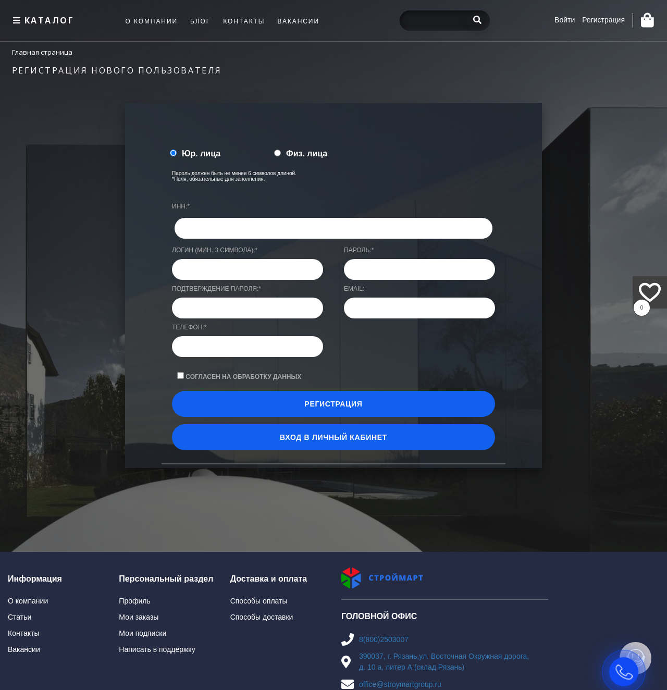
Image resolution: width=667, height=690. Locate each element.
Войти (564, 20)
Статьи (19, 617)
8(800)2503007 (384, 639)
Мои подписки (142, 633)
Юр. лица (201, 153)
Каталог (42, 20)
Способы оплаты (259, 601)
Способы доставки (261, 617)
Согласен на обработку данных (243, 376)
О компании (28, 601)
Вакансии (24, 649)
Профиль (134, 601)
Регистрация (603, 20)
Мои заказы (138, 617)
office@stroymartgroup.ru (400, 684)
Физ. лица (306, 153)
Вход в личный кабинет (333, 437)
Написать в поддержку (157, 649)
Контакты (23, 633)
